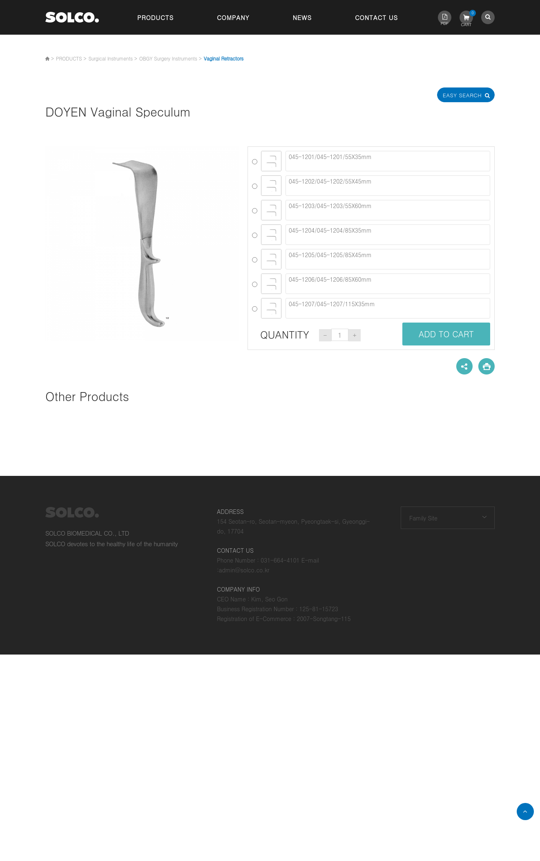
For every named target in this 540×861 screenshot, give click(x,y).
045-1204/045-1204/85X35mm (388, 234)
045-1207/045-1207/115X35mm (388, 308)
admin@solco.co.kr (244, 570)
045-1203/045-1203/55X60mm (388, 210)
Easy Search (466, 95)
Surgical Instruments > (112, 58)
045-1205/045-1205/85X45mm (388, 259)
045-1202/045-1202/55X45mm (388, 185)
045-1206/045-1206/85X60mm (388, 284)
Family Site (423, 518)
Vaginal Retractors (223, 58)
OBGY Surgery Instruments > (170, 58)
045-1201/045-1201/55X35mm (388, 161)
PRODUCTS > (71, 58)
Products (155, 17)
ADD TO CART (446, 334)
